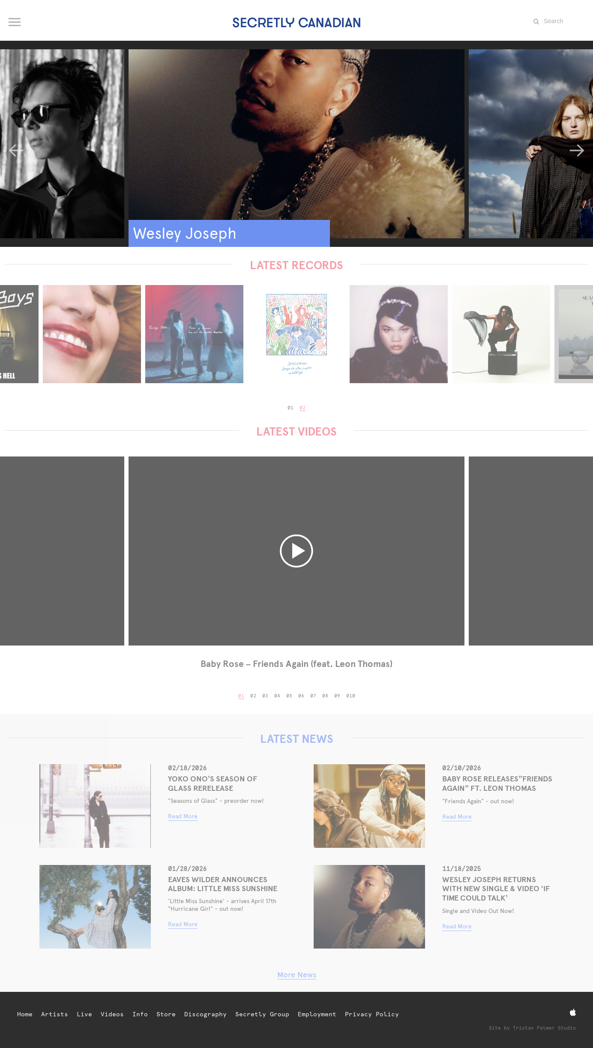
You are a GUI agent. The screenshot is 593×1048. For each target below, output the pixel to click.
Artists (54, 1014)
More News (296, 974)
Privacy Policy (372, 1014)
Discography (205, 1014)
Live (84, 1014)
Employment (317, 1014)
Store (166, 1014)
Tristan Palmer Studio (544, 1028)
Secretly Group (262, 1014)
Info (140, 1014)
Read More (183, 816)
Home (25, 1014)
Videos (112, 1014)
